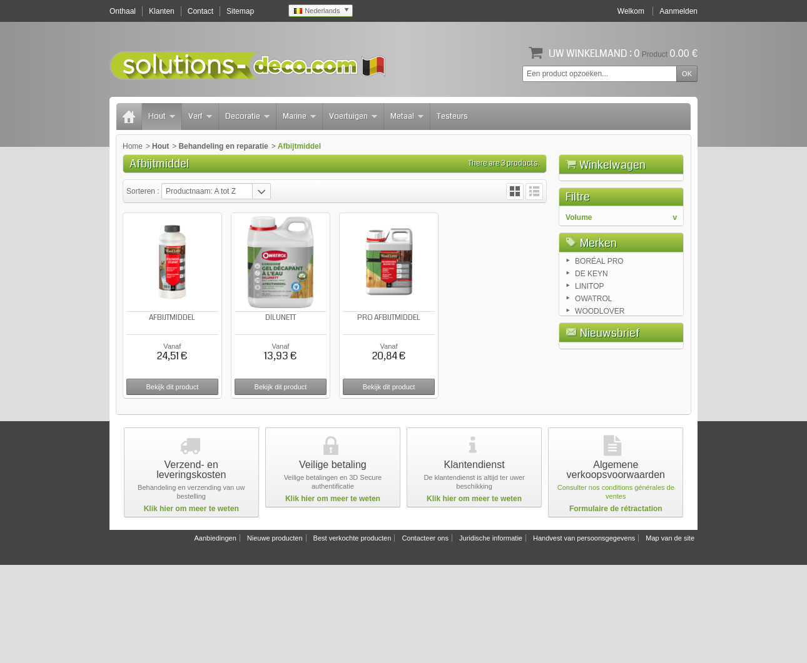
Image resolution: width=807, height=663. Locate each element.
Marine (299, 116)
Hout (161, 116)
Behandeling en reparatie (223, 146)
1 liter (586, 313)
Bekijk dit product (172, 387)
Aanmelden (678, 11)
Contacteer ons (425, 636)
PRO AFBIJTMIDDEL (388, 317)
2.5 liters (591, 326)
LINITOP (589, 403)
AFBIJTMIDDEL (172, 317)
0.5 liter (589, 301)
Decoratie (247, 116)
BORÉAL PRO (599, 378)
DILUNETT (280, 317)
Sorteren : (143, 191)
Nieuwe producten (275, 636)
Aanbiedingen (215, 636)
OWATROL (593, 416)
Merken (598, 358)
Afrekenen (655, 235)
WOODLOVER (599, 428)
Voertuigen (353, 116)
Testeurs (452, 116)
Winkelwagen (612, 165)
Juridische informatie (490, 636)
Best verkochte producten (352, 636)
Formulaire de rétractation (615, 606)
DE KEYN (591, 391)
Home (133, 146)
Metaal (407, 116)
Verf (200, 116)
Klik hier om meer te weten (191, 606)
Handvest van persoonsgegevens (584, 636)
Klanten (162, 11)
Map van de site (670, 636)
